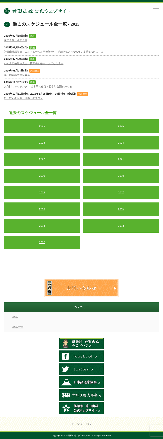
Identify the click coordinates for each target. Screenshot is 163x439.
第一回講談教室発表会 (17, 75)
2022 (42, 159)
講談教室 (17, 327)
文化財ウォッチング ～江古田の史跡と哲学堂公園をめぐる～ (39, 86)
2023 (121, 142)
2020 (42, 175)
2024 (42, 142)
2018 (42, 192)
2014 (42, 225)
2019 (121, 175)
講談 (15, 317)
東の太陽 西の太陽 (15, 40)
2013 (121, 225)
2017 (121, 192)
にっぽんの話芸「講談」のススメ (23, 98)
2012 (42, 242)
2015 (121, 209)
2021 (121, 159)
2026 (42, 125)
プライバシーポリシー (83, 424)
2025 (121, 125)
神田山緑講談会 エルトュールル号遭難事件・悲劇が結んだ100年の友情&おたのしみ (53, 51)
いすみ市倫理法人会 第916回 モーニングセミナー (33, 63)
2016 (42, 209)
